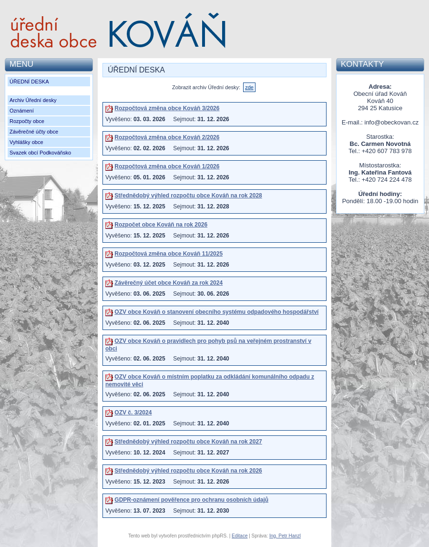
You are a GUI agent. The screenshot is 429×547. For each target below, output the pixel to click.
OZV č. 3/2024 (133, 412)
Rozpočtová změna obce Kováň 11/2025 (168, 253)
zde (249, 87)
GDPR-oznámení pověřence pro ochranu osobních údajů (191, 499)
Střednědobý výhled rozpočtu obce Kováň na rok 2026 (188, 470)
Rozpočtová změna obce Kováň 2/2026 (166, 137)
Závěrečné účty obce (34, 131)
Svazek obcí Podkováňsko (40, 152)
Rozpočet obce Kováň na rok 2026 (160, 224)
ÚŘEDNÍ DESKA (29, 81)
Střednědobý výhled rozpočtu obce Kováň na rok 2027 (188, 441)
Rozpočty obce (27, 121)
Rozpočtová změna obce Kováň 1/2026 (166, 166)
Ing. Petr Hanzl (285, 535)
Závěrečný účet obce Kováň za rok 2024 (168, 282)
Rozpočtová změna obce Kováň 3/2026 (166, 108)
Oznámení (22, 111)
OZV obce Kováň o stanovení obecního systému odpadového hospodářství (216, 312)
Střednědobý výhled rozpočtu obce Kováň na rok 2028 (188, 195)
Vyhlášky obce (26, 142)
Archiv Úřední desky (33, 100)
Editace (239, 535)
